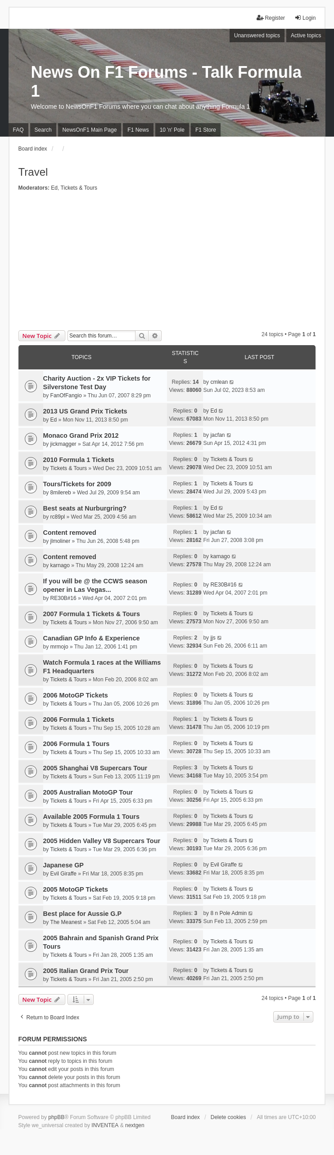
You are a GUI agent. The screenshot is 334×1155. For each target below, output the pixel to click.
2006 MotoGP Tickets (75, 695)
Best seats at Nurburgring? (85, 508)
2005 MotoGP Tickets (75, 889)
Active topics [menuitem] (306, 35)
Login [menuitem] (305, 17)
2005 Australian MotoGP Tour (88, 792)
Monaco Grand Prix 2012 (81, 435)
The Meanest (66, 922)
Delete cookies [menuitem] (228, 1117)
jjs (212, 638)
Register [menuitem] (271, 17)
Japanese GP (63, 865)
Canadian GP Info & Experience (91, 638)
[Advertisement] (167, 263)
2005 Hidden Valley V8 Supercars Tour (101, 840)
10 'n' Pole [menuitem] (172, 130)
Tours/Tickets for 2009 (77, 484)
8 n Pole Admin (228, 913)
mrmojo (59, 647)
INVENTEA (104, 1125)
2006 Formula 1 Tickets (78, 719)
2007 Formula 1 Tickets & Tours (91, 613)
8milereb (60, 492)
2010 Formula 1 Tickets (78, 459)
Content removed (69, 532)
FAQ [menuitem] (18, 130)
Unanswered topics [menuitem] (257, 35)
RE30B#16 (63, 598)
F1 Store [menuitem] (205, 130)
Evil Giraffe (63, 874)
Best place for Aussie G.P (82, 913)
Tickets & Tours (79, 188)
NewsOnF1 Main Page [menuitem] (90, 130)
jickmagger (63, 444)
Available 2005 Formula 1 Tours (91, 816)
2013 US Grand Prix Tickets (85, 411)
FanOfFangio (66, 395)
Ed (54, 188)
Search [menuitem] (43, 130)
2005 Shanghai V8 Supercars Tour (95, 768)
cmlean (219, 382)
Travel (33, 172)
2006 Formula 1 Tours (76, 743)
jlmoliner (60, 541)
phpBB (56, 1117)
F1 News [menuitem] (138, 130)
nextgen (134, 1125)
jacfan (217, 435)
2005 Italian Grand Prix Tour (86, 970)
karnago (60, 565)
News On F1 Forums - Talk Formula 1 (166, 81)
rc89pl (57, 517)
